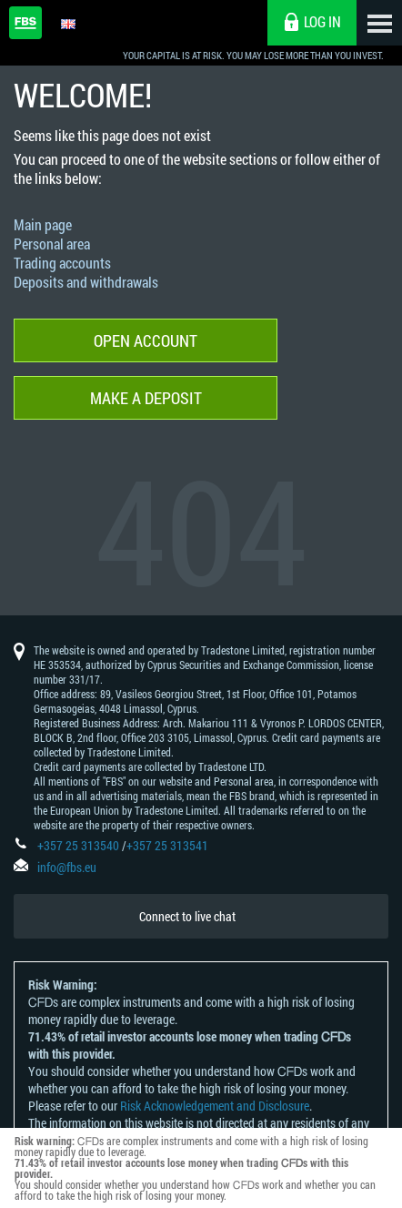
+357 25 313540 (78, 845)
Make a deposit (146, 398)
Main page (43, 224)
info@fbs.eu (66, 867)
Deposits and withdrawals (86, 281)
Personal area (52, 243)
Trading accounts (62, 262)
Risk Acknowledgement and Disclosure (214, 1105)
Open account (145, 340)
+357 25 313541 (167, 845)
